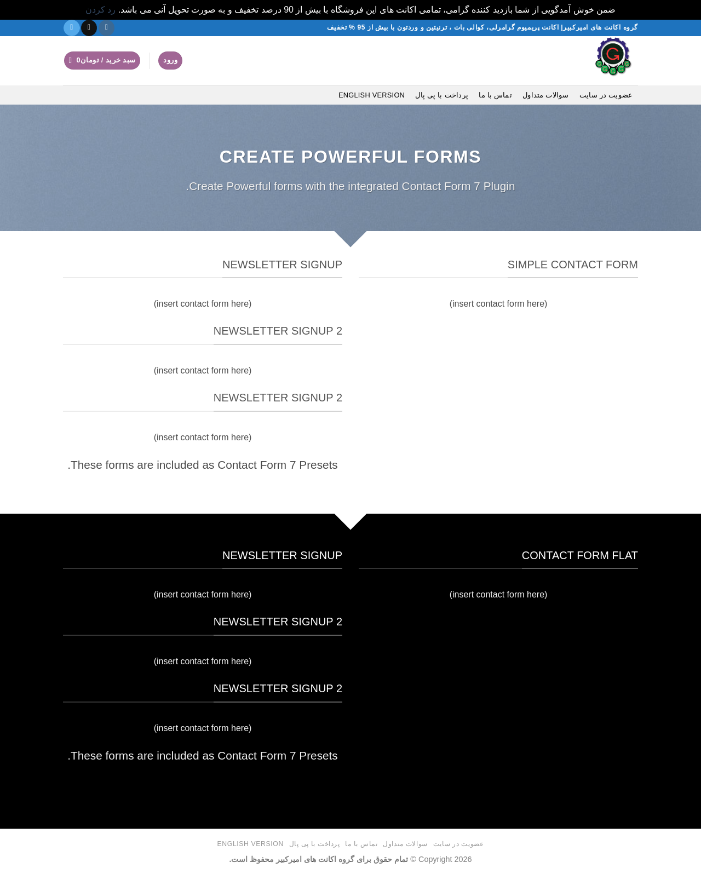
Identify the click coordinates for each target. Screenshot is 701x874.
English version (371, 95)
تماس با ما (495, 95)
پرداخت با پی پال (441, 95)
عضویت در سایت (606, 95)
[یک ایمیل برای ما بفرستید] (89, 28)
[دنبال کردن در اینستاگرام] (106, 28)
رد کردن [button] (100, 9)
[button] (170, 60)
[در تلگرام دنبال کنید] (71, 28)
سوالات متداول (545, 95)
